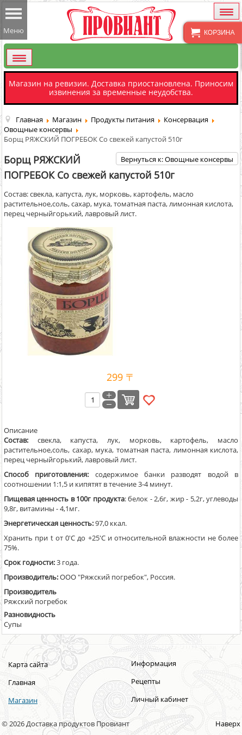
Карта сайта (28, 664)
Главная (21, 682)
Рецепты (145, 681)
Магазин (23, 700)
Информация (153, 663)
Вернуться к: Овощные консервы (177, 159)
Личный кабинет (159, 699)
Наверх (227, 723)
